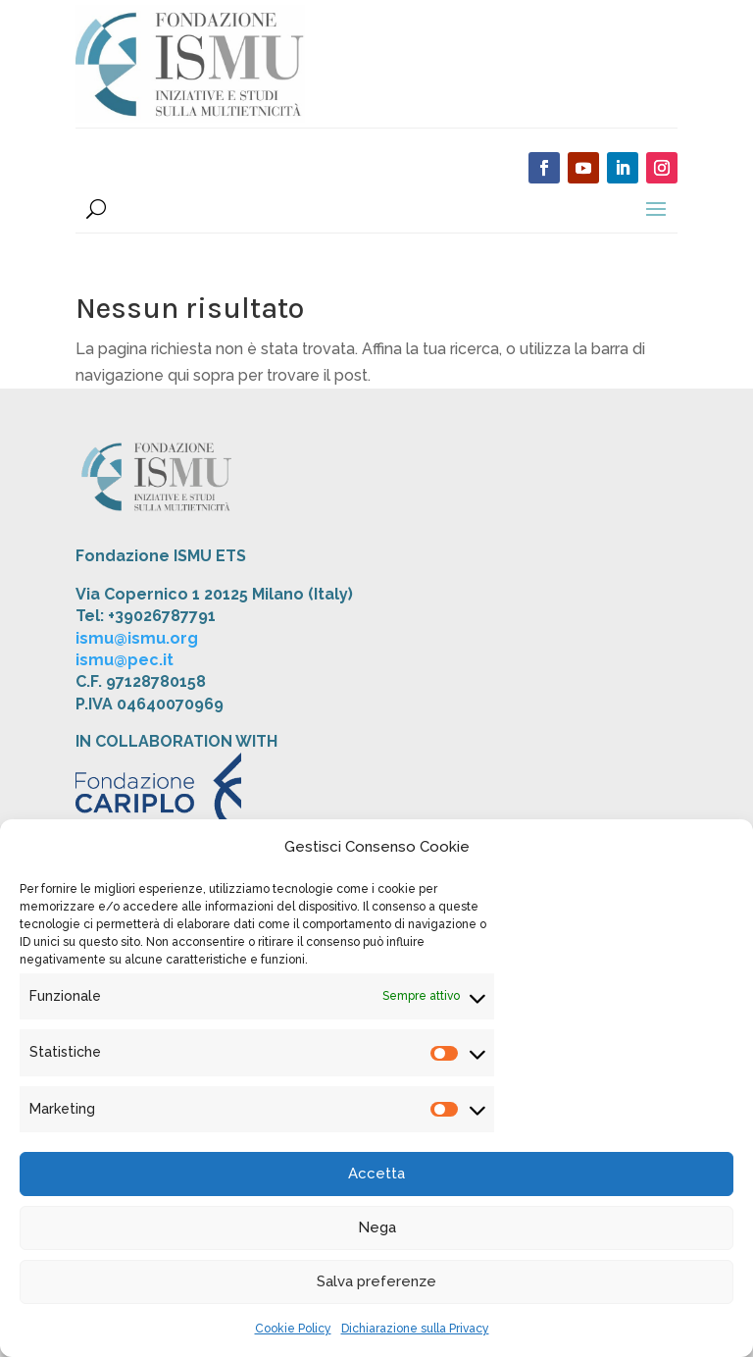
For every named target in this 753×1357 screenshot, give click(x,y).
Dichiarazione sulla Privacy (415, 1328)
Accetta (376, 1173)
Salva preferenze (376, 1281)
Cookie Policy (293, 1328)
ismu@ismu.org (136, 638)
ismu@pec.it (124, 660)
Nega (377, 1227)
